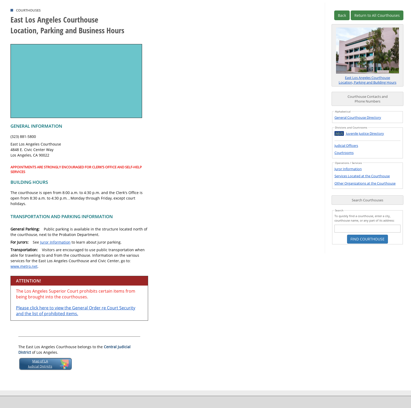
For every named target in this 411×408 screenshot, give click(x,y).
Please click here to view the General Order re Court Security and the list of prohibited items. (75, 310)
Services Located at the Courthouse (362, 176)
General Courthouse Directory (357, 117)
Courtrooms (344, 152)
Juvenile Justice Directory (359, 133)
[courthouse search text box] (367, 229)
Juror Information (55, 242)
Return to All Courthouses (377, 15)
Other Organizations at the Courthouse (365, 183)
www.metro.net (23, 266)
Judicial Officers (346, 145)
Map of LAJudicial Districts (40, 364)
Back (342, 15)
